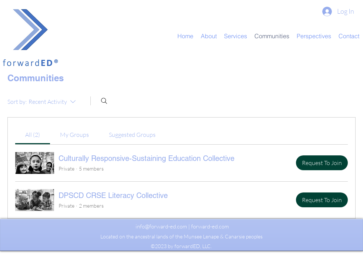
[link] (32, 134)
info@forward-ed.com (161, 226)
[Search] (104, 100)
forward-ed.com (210, 226)
